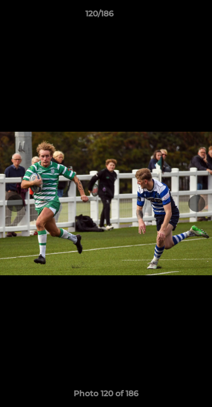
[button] (171, 16)
